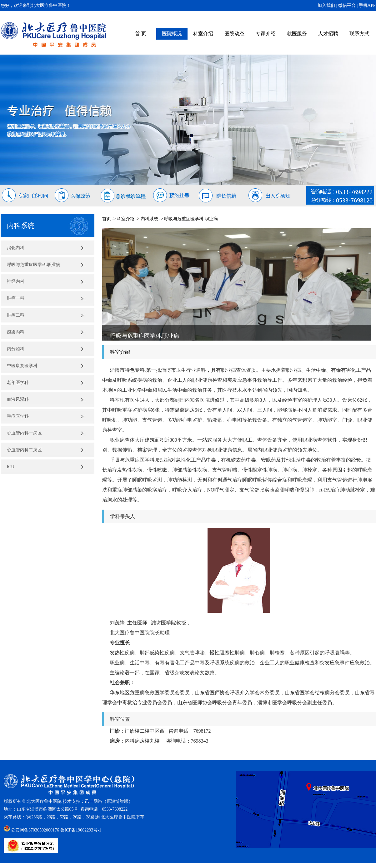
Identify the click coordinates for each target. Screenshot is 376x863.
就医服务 (297, 33)
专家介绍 (266, 33)
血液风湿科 (18, 399)
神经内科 (15, 281)
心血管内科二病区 (24, 450)
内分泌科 (15, 349)
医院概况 (172, 33)
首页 (106, 218)
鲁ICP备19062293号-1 (80, 830)
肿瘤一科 (15, 298)
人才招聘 (328, 33)
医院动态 (234, 33)
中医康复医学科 (22, 365)
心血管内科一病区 (24, 433)
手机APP (367, 5)
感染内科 (15, 332)
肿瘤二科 (15, 315)
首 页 (140, 33)
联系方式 (359, 33)
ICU (10, 466)
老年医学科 (18, 382)
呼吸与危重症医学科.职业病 (34, 264)
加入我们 (326, 5)
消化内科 (15, 247)
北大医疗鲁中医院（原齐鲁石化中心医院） (54, 34)
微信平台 (347, 5)
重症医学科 (18, 416)
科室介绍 (203, 33)
